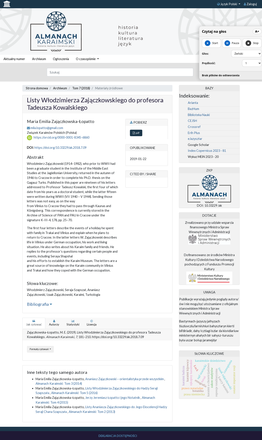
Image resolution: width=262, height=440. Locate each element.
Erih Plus (194, 133)
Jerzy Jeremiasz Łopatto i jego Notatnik (113, 397)
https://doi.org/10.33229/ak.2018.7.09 (60, 147)
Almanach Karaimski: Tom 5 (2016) (74, 393)
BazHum (193, 109)
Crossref (194, 127)
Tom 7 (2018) (81, 88)
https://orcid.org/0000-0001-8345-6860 (61, 137)
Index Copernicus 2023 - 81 (207, 150)
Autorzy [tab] (54, 323)
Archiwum (39, 59)
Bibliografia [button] (39, 304)
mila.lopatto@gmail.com (47, 128)
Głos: (205, 54)
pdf (136, 132)
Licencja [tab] (92, 323)
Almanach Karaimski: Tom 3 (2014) (59, 383)
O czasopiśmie (86, 59)
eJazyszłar (195, 139)
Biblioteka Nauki (199, 115)
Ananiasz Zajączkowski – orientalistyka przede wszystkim (124, 379)
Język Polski (227, 4)
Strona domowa (37, 88)
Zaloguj (250, 4)
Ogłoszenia (61, 59)
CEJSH (192, 121)
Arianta (193, 103)
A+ (257, 31)
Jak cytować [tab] (34, 323)
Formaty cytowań (39, 349)
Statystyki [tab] (73, 323)
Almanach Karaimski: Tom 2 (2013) (92, 412)
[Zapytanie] (120, 72)
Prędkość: (209, 63)
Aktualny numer (14, 59)
